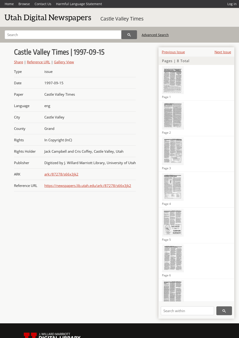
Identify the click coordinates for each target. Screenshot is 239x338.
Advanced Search (155, 35)
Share (18, 62)
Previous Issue (173, 52)
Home (9, 4)
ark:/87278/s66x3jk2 (61, 174)
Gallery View (64, 62)
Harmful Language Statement (79, 4)
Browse (24, 4)
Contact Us (43, 4)
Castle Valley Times (122, 18)
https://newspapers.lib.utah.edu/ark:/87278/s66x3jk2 (87, 185)
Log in (232, 4)
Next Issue (222, 52)
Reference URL (38, 62)
